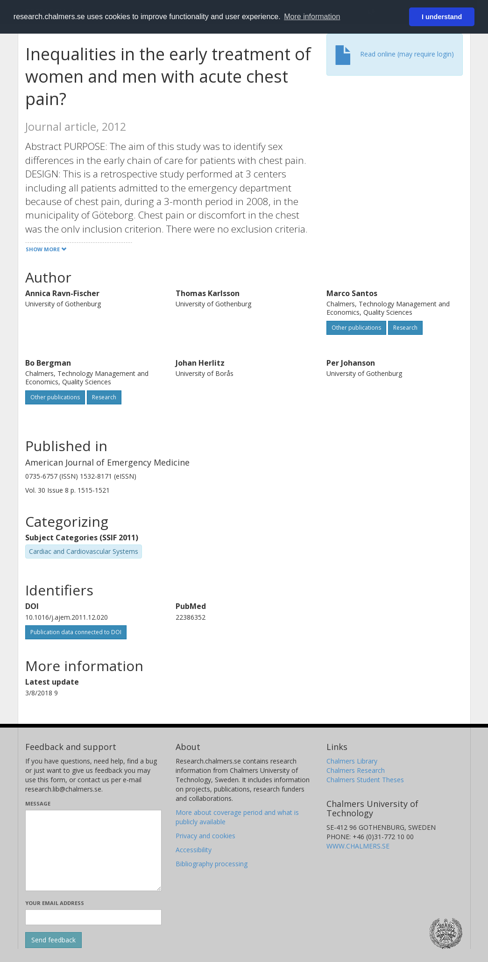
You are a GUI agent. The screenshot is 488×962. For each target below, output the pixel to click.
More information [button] (312, 17)
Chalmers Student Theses (365, 779)
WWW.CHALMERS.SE (357, 846)
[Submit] (53, 940)
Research (405, 328)
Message (37, 803)
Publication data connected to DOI (75, 632)
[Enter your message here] (93, 850)
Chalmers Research (355, 770)
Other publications (356, 328)
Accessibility (194, 849)
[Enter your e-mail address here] (93, 917)
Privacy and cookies (205, 835)
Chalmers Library (351, 761)
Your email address (54, 902)
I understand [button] (442, 17)
